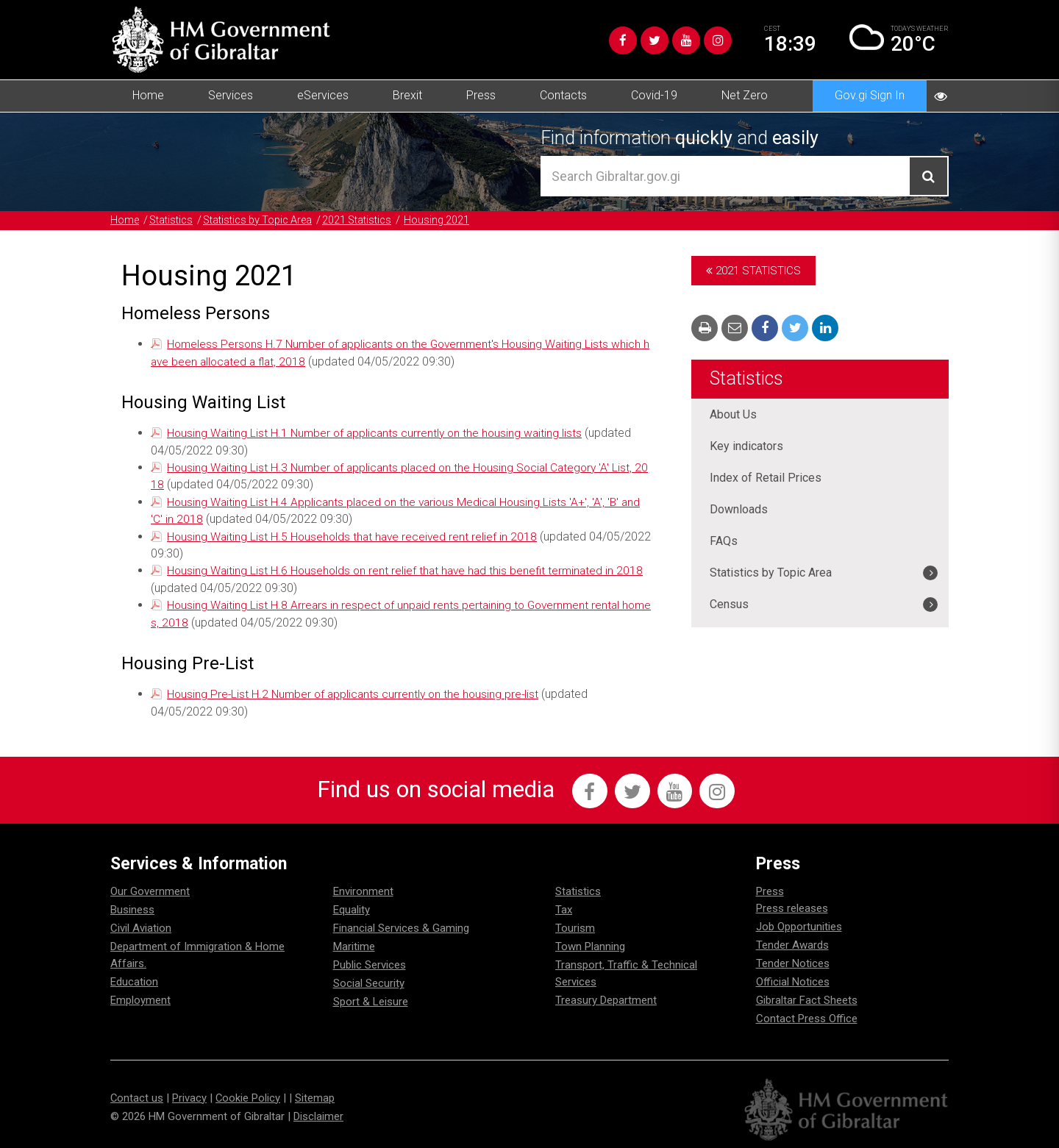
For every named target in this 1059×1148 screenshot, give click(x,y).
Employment (140, 997)
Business (132, 906)
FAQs (724, 541)
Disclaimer (318, 1112)
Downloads (739, 509)
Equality (351, 906)
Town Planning (590, 943)
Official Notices (793, 978)
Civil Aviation (140, 925)
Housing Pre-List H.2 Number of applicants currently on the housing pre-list (356, 689)
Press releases (792, 905)
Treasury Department (606, 997)
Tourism (575, 925)
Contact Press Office (806, 1015)
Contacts (563, 95)
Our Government (150, 888)
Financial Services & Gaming (401, 925)
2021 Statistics (373, 220)
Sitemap (316, 1094)
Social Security (368, 980)
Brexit (407, 95)
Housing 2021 (456, 220)
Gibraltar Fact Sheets (806, 997)
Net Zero (744, 95)
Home (148, 95)
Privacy (190, 1094)
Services (230, 95)
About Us (733, 414)
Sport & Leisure (370, 998)
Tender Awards (792, 942)
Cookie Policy (249, 1094)
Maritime (354, 943)
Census (729, 604)
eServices (323, 95)
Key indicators (746, 446)
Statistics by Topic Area (267, 220)
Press (481, 95)
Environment (363, 888)
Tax (563, 906)
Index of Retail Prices (765, 478)
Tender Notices (793, 960)
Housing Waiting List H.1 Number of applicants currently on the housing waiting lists (378, 432)
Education (134, 978)
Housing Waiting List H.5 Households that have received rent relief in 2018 (355, 534)
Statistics (174, 220)
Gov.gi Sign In (870, 95)
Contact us (137, 1094)
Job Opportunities (799, 923)
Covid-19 (654, 95)
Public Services (369, 962)
